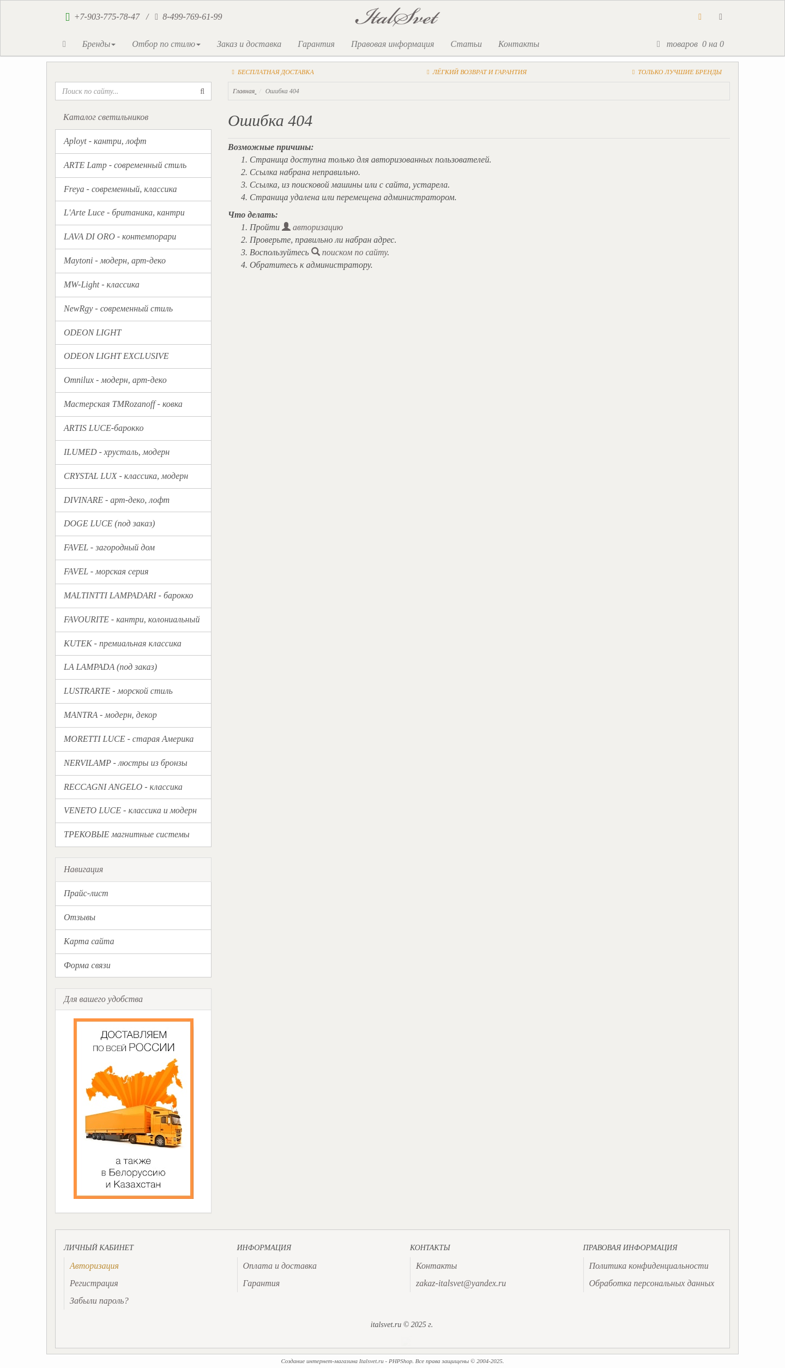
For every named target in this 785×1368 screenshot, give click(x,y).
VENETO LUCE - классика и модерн (130, 810)
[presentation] (94, 1265)
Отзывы (79, 917)
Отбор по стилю (166, 44)
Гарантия (316, 44)
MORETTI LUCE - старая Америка (129, 738)
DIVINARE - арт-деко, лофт (117, 500)
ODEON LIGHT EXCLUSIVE (116, 356)
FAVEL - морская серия (106, 571)
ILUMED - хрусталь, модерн (117, 452)
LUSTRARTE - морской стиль (118, 690)
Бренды (99, 44)
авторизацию (312, 227)
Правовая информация (392, 44)
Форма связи (87, 965)
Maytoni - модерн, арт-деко (115, 260)
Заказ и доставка (249, 44)
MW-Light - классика (102, 284)
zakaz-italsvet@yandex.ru (461, 1283)
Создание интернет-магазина (319, 1361)
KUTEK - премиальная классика (123, 643)
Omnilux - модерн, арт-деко (115, 380)
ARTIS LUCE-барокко (103, 428)
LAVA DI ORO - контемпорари (120, 236)
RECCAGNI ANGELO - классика (123, 786)
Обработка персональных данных (652, 1283)
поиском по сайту (349, 252)
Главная (244, 91)
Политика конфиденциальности (649, 1265)
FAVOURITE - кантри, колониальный (132, 619)
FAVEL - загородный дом (109, 547)
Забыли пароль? (99, 1300)
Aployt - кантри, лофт (105, 141)
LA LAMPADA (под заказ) (110, 666)
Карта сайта (89, 941)
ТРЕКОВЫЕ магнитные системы (127, 834)
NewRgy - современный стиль (118, 308)
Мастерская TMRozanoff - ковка (123, 404)
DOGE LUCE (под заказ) (109, 523)
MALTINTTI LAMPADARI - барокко (128, 595)
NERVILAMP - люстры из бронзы (126, 762)
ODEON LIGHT (92, 332)
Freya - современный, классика (120, 189)
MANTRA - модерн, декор (110, 714)
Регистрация (94, 1283)
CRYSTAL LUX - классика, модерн (126, 476)
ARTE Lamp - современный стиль (125, 165)
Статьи (465, 44)
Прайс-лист (86, 893)
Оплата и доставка (280, 1265)
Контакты (518, 44)
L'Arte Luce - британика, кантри (124, 212)
